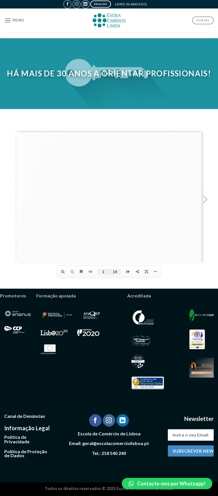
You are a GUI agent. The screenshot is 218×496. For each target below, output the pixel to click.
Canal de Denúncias (24, 416)
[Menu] (14, 20)
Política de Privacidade (17, 439)
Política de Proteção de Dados (25, 453)
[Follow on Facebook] (67, 4)
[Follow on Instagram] (76, 4)
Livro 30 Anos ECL (131, 4)
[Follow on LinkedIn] (85, 4)
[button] (167, 483)
